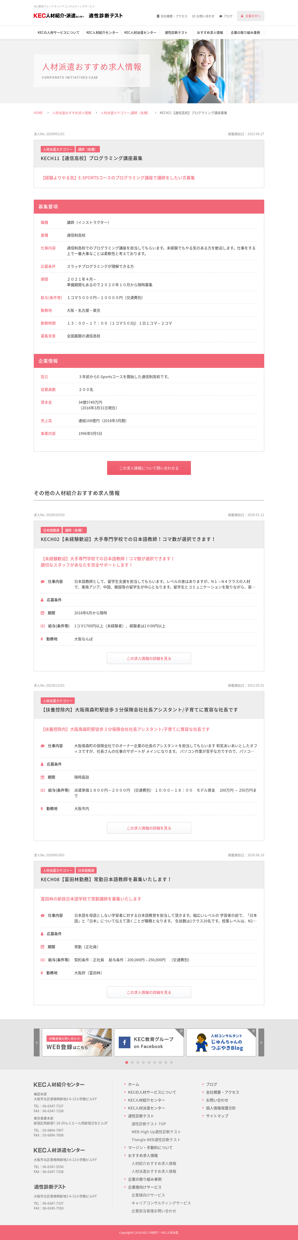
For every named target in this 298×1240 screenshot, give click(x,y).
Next (261, 1042)
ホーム (133, 1084)
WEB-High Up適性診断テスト (156, 1131)
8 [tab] (165, 1062)
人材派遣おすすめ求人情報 (71, 112)
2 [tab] (132, 1062)
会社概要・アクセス (174, 16)
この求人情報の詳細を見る (149, 658)
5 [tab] (149, 1062)
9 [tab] (171, 1062)
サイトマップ (217, 1116)
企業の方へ (253, 15)
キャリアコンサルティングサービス (161, 1203)
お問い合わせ (205, 16)
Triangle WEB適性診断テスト (156, 1139)
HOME (38, 112)
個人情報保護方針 (221, 1108)
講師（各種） (140, 112)
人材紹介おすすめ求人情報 (154, 1163)
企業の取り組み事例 (245, 32)
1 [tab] (126, 1062)
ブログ (228, 16)
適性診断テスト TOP (149, 1123)
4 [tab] (143, 1062)
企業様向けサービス (148, 1195)
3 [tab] (137, 1062)
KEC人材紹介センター (102, 32)
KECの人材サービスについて (59, 32)
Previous (37, 1042)
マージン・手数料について (150, 1147)
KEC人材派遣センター (140, 32)
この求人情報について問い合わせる (149, 468)
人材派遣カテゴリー (115, 112)
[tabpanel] (77, 1042)
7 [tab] (160, 1062)
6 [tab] (154, 1062)
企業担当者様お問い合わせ (154, 1210)
